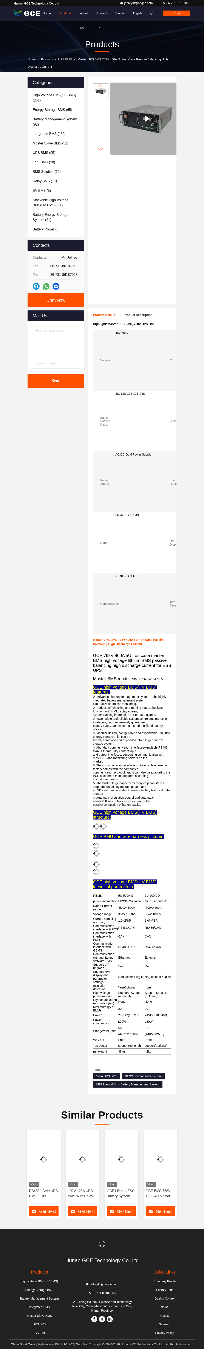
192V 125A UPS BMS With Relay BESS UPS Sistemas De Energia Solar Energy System (80, 1194)
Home (47, 13)
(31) (50, 143)
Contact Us (101, 16)
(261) (54, 97)
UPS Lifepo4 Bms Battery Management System (127, 1084)
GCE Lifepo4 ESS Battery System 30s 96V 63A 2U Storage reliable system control (120, 1194)
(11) (50, 202)
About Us (84, 16)
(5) (42, 190)
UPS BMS (65, 59)
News (164, 1307)
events (120, 13)
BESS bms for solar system (143, 1076)
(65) (52, 110)
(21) (50, 217)
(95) (44, 153)
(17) (45, 181)
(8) (46, 229)
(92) (55, 121)
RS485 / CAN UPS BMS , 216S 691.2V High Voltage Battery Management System (43, 1194)
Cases (164, 1315)
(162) (49, 134)
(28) (44, 162)
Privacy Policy (164, 1333)
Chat (176, 13)
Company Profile (164, 1281)
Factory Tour (164, 1290)
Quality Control (165, 1298)
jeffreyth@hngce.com (136, 3)
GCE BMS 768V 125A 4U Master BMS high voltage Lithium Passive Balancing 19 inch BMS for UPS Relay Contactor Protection (159, 1194)
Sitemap (164, 1324)
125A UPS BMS (106, 1076)
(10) (47, 171)
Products (65, 13)
